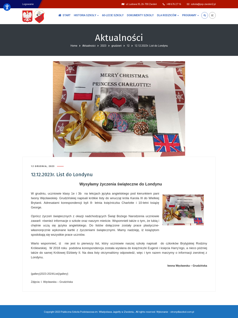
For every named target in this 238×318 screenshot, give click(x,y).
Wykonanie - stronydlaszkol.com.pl (175, 311)
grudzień (116, 45)
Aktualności (89, 45)
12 (128, 45)
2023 (103, 45)
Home (73, 45)
